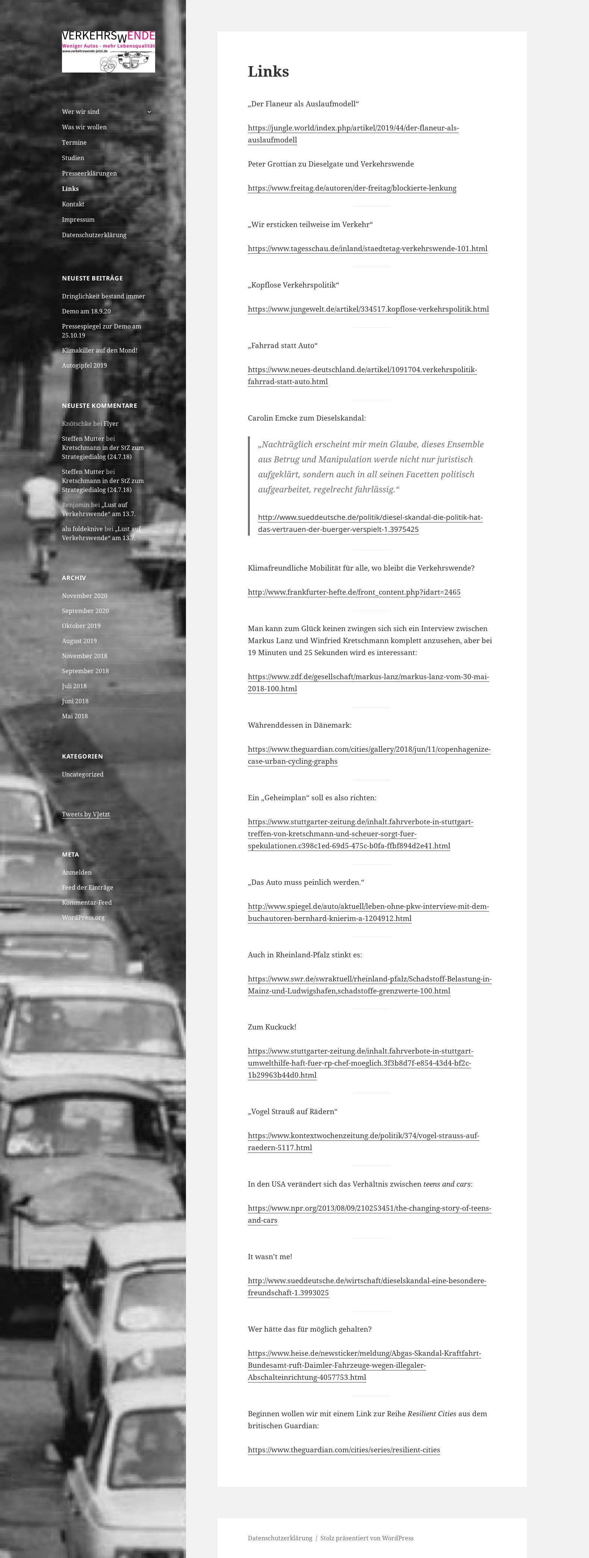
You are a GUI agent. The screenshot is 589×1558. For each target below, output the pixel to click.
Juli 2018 (74, 686)
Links (70, 189)
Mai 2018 (75, 716)
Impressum (78, 219)
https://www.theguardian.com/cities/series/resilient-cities (344, 1450)
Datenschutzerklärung (94, 235)
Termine (74, 142)
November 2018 (84, 656)
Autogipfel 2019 (84, 365)
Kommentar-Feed (87, 902)
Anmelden (77, 872)
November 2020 (84, 596)
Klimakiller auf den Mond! (99, 350)
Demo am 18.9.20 (86, 311)
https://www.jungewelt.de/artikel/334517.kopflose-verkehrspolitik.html (368, 309)
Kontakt (73, 204)
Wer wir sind (81, 112)
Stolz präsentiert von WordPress (367, 1538)
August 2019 (79, 641)
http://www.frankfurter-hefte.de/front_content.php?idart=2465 (354, 592)
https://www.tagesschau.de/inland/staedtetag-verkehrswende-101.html (368, 248)
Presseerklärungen (89, 173)
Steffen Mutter (83, 439)
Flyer (111, 423)
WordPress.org (83, 917)
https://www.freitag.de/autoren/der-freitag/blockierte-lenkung (352, 188)
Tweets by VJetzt (86, 814)
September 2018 (85, 671)
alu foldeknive (82, 529)
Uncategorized (83, 774)
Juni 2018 (75, 701)
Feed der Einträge (87, 887)
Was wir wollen (84, 127)
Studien (73, 158)
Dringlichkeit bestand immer (103, 296)
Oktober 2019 (81, 626)
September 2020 (85, 611)
